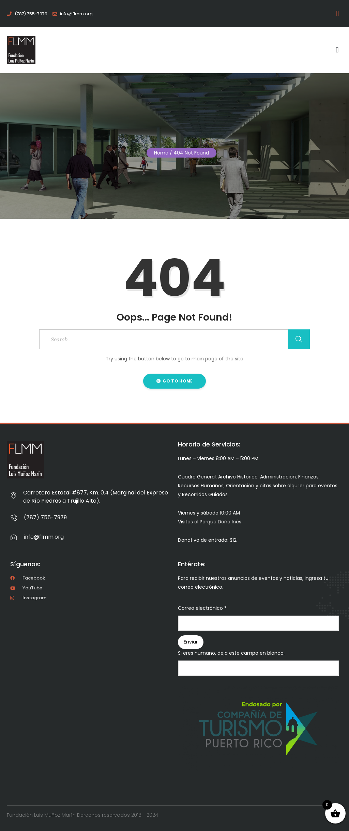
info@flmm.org (44, 537)
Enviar (191, 641)
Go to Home (174, 381)
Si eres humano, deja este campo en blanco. (231, 653)
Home (161, 152)
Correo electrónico (202, 608)
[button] (339, 13)
